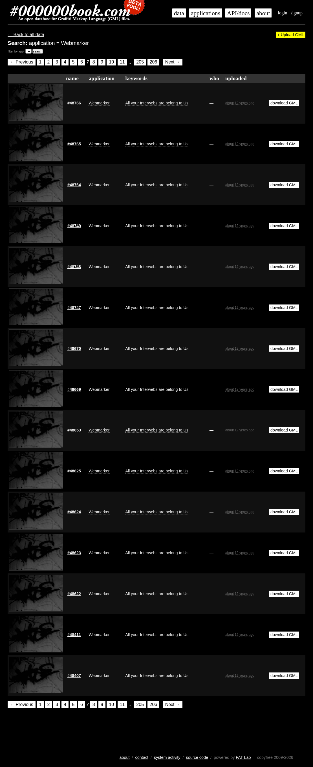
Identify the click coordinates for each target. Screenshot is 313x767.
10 (111, 62)
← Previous (21, 62)
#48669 (74, 389)
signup (296, 12)
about (263, 13)
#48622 (74, 593)
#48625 (74, 471)
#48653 (74, 430)
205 (140, 62)
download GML (284, 103)
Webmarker (99, 103)
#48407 (74, 675)
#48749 (74, 225)
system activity (167, 757)
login (282, 12)
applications (205, 13)
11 (122, 62)
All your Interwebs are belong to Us (156, 103)
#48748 (74, 266)
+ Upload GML (290, 34)
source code (197, 757)
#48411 (74, 634)
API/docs (238, 13)
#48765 (74, 144)
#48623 (74, 553)
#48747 (74, 307)
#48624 (74, 512)
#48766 (74, 103)
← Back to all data (26, 34)
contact (141, 757)
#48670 (74, 348)
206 (153, 62)
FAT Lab (243, 757)
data (179, 13)
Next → (172, 62)
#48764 (74, 185)
